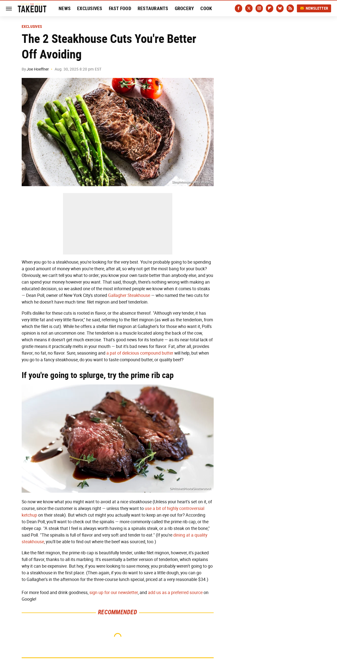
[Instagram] (259, 8)
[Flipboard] (269, 8)
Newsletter (314, 8)
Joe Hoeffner (38, 69)
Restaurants (153, 8)
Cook (206, 8)
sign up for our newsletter (113, 592)
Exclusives (89, 8)
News (65, 8)
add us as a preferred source (175, 592)
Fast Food (120, 8)
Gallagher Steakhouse (129, 295)
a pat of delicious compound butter (139, 353)
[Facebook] (238, 8)
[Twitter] (249, 8)
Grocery (184, 8)
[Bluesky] (280, 8)
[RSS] (290, 8)
